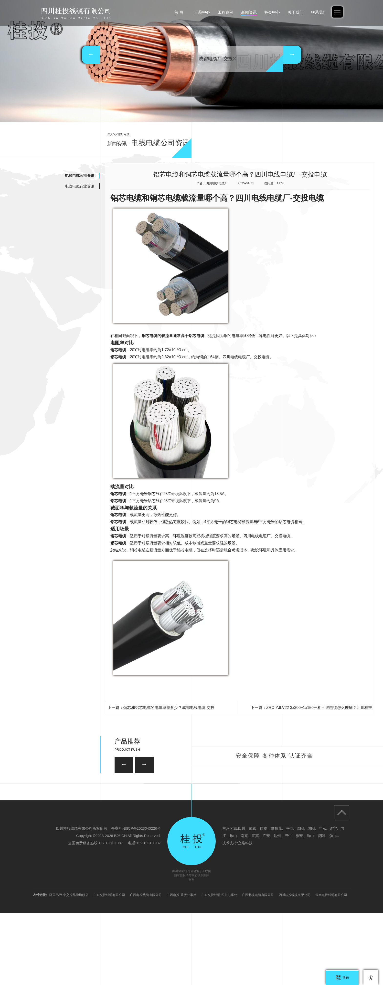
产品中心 (202, 12)
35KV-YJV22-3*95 (289, 816)
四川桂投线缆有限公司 (294, 966)
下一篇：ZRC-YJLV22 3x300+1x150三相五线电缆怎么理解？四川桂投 (311, 708)
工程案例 (225, 12)
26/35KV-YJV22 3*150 (93, 816)
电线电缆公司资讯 (79, 175)
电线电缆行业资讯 (79, 186)
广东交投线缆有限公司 (109, 966)
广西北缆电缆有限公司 (258, 966)
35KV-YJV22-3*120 (163, 787)
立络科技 (245, 915)
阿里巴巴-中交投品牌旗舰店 (68, 966)
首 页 (178, 12)
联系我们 (319, 12)
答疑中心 (272, 12)
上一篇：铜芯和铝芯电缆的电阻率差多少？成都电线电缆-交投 (161, 708)
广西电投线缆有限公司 (146, 966)
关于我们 (295, 12)
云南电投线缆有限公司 (331, 966)
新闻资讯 (249, 12)
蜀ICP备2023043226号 (142, 900)
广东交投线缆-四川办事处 (219, 966)
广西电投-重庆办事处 (181, 966)
